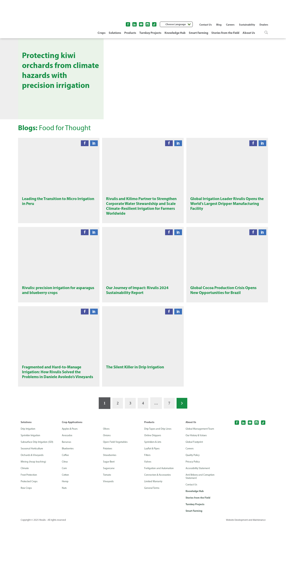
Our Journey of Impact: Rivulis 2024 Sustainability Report (138, 317)
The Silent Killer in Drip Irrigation (136, 404)
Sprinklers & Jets (153, 486)
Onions (107, 479)
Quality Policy (193, 499)
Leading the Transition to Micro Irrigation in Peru (50, 211)
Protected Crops (30, 525)
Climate (25, 512)
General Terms (152, 532)
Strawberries (110, 499)
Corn (64, 512)
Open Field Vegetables (115, 486)
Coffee (65, 499)
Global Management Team (200, 473)
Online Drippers (153, 479)
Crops (101, 33)
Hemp (65, 525)
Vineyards (108, 525)
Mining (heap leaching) (33, 506)
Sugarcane (109, 512)
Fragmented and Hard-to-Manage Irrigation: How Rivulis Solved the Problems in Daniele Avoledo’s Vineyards (53, 412)
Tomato (107, 519)
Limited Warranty (154, 525)
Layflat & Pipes (152, 492)
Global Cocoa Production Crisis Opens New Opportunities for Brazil (225, 317)
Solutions (115, 33)
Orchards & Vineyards (33, 499)
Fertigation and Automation (160, 512)
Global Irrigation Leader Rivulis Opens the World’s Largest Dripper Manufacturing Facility (225, 214)
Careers (230, 24)
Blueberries (68, 492)
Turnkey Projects (150, 33)
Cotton (66, 519)
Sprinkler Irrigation (31, 479)
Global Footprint (195, 486)
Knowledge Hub (175, 33)
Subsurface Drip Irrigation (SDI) (38, 486)
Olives (106, 473)
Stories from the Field (225, 33)
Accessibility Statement (199, 512)
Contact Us (205, 24)
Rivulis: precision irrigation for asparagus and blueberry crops (50, 317)
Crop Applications (72, 466)
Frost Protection (30, 519)
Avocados (67, 479)
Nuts (64, 532)
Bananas (66, 486)
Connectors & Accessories (158, 519)
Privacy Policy (193, 506)
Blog (219, 24)
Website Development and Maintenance (245, 565)
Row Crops (27, 532)
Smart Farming (198, 33)
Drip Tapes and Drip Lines (158, 473)
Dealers (263, 24)
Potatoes (108, 492)
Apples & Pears (70, 473)
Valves (147, 506)
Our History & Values (197, 479)
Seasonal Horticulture (33, 492)
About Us (249, 33)
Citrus (65, 506)
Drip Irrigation (28, 473)
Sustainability (247, 24)
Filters (147, 499)
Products (130, 33)
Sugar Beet (109, 506)
